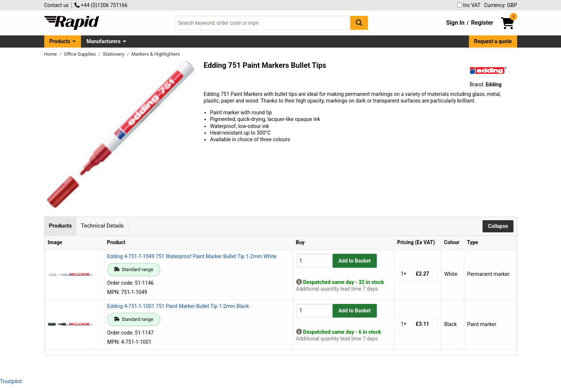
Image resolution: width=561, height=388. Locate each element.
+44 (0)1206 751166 (100, 5)
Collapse (498, 226)
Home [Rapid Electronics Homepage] (51, 54)
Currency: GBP (500, 5)
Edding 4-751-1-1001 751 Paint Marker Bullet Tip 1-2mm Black (178, 306)
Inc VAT (469, 5)
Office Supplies (80, 54)
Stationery (114, 54)
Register (482, 22)
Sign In (455, 22)
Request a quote (493, 41)
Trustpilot (11, 381)
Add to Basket (355, 261)
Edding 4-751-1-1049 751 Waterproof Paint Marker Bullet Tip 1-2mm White (192, 256)
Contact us (56, 5)
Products (59, 41)
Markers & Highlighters (156, 54)
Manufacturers (104, 41)
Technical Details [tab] (102, 225)
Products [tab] (60, 225)
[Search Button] (359, 23)
